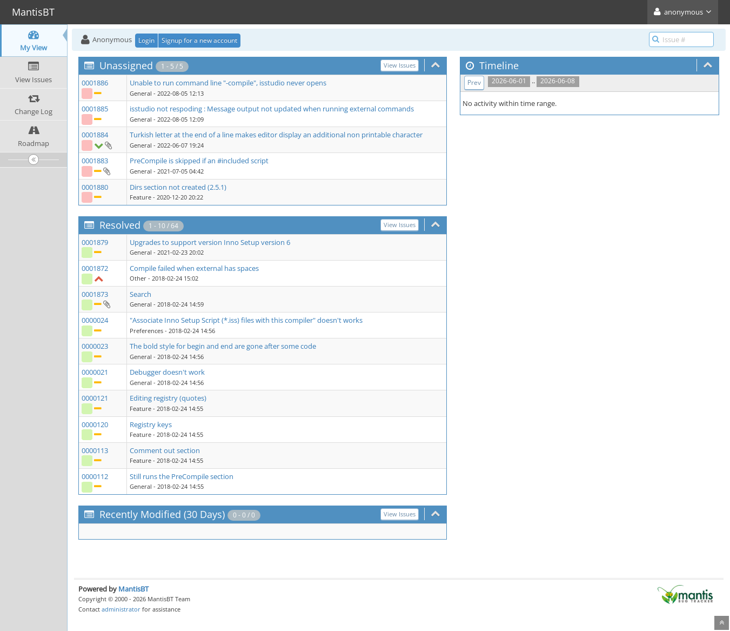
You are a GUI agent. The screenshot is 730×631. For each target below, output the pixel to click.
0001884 (95, 135)
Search (140, 294)
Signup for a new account (199, 40)
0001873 (95, 294)
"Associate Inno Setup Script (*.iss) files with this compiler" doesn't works (246, 320)
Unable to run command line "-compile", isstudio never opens (228, 83)
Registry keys (151, 424)
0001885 (95, 109)
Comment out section (165, 450)
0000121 (95, 398)
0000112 (95, 476)
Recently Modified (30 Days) (162, 514)
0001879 (95, 242)
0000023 (95, 346)
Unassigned (126, 65)
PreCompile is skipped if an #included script (199, 160)
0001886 (95, 83)
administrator (121, 609)
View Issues (400, 65)
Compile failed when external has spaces (194, 268)
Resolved (119, 224)
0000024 (95, 320)
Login (146, 40)
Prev (474, 82)
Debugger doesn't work (167, 372)
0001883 (95, 160)
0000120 (95, 424)
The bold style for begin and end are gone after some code (223, 346)
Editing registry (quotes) (168, 398)
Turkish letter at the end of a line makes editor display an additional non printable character (276, 135)
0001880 (95, 187)
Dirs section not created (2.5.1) (178, 187)
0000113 (95, 450)
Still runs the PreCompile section (181, 476)
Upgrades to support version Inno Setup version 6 (210, 242)
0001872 (95, 268)
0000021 (95, 372)
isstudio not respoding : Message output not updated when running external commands (272, 109)
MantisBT (133, 589)
